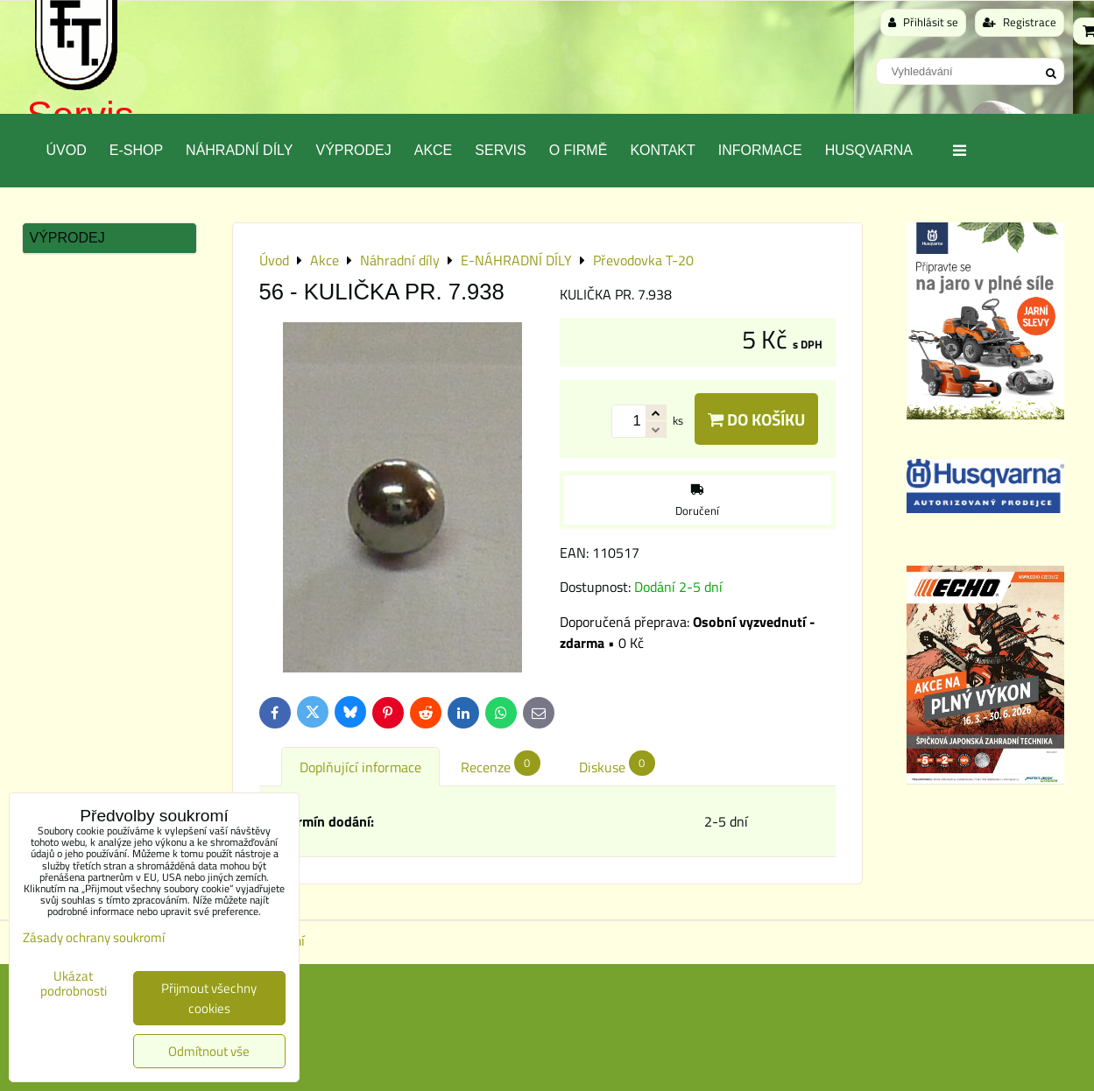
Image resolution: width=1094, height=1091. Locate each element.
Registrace (1019, 22)
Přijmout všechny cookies (209, 998)
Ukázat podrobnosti (73, 983)
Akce (433, 150)
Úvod (66, 150)
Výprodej (353, 150)
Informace (760, 150)
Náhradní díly (239, 150)
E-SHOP (136, 150)
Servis (500, 150)
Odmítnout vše (209, 1051)
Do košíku (756, 419)
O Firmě (578, 150)
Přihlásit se (923, 22)
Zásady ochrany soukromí (94, 937)
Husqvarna (869, 150)
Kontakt (662, 150)
